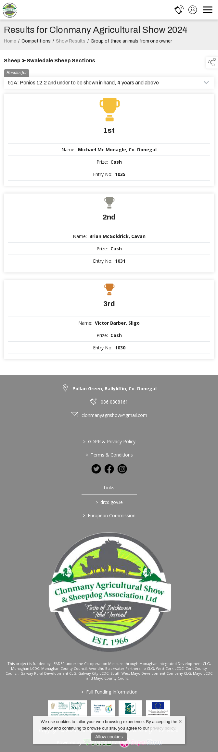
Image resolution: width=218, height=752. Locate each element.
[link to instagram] (122, 469)
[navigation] (207, 10)
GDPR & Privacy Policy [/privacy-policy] (109, 441)
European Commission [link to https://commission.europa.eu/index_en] (109, 515)
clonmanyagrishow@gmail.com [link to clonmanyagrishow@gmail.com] (114, 415)
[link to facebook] (109, 469)
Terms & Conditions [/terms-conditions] (109, 454)
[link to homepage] (10, 9)
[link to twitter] (96, 469)
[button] (212, 63)
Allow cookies (109, 736)
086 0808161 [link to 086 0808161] (114, 402)
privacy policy (162, 728)
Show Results (70, 43)
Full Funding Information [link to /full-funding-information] (109, 692)
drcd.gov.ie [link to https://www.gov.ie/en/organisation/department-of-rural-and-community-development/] (109, 502)
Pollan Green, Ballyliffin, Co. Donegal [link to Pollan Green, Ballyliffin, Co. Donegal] (114, 388)
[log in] (192, 10)
